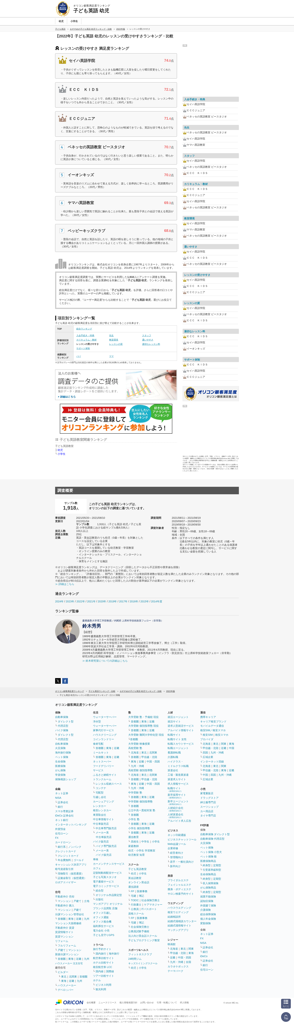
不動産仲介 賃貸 (64, 927)
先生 (111, 335)
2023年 (70, 601)
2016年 (134, 601)
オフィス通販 (101, 917)
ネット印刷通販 (177, 835)
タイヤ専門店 (208, 815)
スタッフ (146, 335)
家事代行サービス (103, 730)
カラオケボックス (178, 966)
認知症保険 (206, 901)
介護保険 (205, 909)
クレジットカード (65, 851)
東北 (63, 976)
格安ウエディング (178, 912)
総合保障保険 (208, 914)
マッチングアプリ (178, 930)
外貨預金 (60, 829)
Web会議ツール (177, 843)
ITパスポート (149, 909)
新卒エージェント (178, 802)
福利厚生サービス (103, 926)
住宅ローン (61, 833)
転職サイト (174, 734)
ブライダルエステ (178, 880)
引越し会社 (99, 797)
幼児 (60, 449)
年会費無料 (64, 860)
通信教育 (133, 837)
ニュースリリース (107, 1002)
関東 (191, 948)
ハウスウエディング (179, 907)
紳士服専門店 (208, 802)
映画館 (172, 944)
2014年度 (156, 601)
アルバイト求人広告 (179, 820)
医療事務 (142, 891)
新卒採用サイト (177, 796)
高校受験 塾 (135, 748)
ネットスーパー (102, 761)
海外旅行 (114, 953)
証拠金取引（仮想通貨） (72, 878)
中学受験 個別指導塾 (140, 801)
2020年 (102, 601)
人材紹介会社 (175, 809)
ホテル (97, 980)
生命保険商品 (208, 874)
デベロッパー (66, 989)
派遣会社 (173, 770)
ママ (111, 356)
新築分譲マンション (67, 954)
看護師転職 (174, 752)
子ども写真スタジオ (105, 877)
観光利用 (101, 989)
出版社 (100, 899)
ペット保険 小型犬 (211, 852)
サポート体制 (83, 348)
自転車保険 (61, 743)
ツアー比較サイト (103, 975)
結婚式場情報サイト (179, 925)
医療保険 (60, 765)
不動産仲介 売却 (64, 896)
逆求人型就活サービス (181, 725)
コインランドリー (103, 739)
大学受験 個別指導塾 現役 (143, 725)
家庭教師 (133, 846)
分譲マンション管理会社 (69, 914)
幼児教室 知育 (136, 854)
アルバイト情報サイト (181, 730)
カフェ (97, 868)
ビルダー (63, 972)
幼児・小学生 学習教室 (141, 850)
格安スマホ (221, 734)
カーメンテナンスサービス (108, 863)
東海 (71, 918)
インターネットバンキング (71, 824)
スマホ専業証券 (64, 811)
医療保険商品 (208, 860)
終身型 (207, 865)
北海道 (135, 752)
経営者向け (176, 852)
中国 (231, 748)
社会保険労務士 (150, 900)
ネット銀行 (61, 820)
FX (56, 837)
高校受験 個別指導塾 (140, 770)
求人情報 (184, 1002)
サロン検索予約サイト (181, 893)
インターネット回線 (212, 761)
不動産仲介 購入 (64, 905)
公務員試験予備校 (138, 931)
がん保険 (60, 770)
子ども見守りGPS (103, 935)
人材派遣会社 (175, 815)
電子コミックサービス (106, 886)
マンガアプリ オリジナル (108, 903)
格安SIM (208, 734)
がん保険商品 (208, 887)
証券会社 (63, 802)
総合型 (100, 890)
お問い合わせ (147, 1002)
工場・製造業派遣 (178, 774)
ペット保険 (61, 757)
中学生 (145, 841)
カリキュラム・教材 (86, 339)
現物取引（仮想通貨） (71, 873)
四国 (205, 752)
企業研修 (173, 848)
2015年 (144, 601)
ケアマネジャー (153, 904)
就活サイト (174, 721)
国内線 (100, 971)
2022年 (80, 601)
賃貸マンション (64, 936)
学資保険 (60, 774)
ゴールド (79, 860)
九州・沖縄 (137, 765)
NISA (58, 797)
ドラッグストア (209, 797)
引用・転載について (167, 1002)
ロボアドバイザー (65, 882)
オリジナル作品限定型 (109, 895)
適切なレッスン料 (151, 344)
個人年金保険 (208, 918)
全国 (188, 961)
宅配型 (100, 792)
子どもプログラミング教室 (144, 940)
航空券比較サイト (103, 958)
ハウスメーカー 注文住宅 (69, 963)
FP (132, 891)
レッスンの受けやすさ (197, 274)
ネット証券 (61, 793)
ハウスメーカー (67, 985)
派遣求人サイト (177, 779)
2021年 (91, 601)
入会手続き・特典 (85, 335)
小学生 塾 (134, 819)
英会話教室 (134, 878)
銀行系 (62, 846)
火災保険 (60, 748)
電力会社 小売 (101, 930)
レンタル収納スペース (109, 783)
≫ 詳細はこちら (64, 584)
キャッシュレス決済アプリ (71, 864)
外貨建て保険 (208, 905)
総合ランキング (84, 328)
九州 (86, 918)
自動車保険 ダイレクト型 (215, 834)
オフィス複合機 (102, 921)
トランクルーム (102, 779)
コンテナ (101, 788)
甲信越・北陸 (149, 757)
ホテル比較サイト (103, 962)
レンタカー (99, 806)
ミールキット (101, 752)
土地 (86, 901)
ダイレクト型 (66, 721)
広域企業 (208, 757)
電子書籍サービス (103, 881)
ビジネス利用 (103, 984)
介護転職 (173, 757)
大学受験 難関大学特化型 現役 (146, 734)
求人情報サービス (178, 783)
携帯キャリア (208, 716)
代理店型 (63, 725)
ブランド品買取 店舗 (105, 908)
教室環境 (113, 339)
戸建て (77, 901)
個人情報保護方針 (128, 1002)
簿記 (141, 895)
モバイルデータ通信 (212, 725)
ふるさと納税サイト (105, 774)
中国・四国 (153, 761)
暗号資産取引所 (64, 869)
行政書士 (136, 904)
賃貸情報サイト (64, 932)
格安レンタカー (102, 810)
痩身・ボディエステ (179, 889)
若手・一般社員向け (182, 861)
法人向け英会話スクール (142, 935)
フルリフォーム (67, 945)
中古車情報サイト (103, 819)
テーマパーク (175, 970)
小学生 (61, 453)
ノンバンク (74, 846)
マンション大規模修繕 (68, 923)
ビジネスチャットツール (182, 839)
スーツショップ (209, 806)
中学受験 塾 (135, 792)
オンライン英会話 (138, 882)
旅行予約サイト (102, 949)
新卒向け (175, 866)
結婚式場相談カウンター (182, 921)
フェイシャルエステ (179, 884)
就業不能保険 (208, 896)
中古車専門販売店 (106, 828)
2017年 (123, 601)
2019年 (112, 601)
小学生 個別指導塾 (139, 828)
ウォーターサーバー (105, 716)
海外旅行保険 (63, 752)
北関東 (73, 976)
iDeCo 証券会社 (64, 815)
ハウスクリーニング (105, 734)
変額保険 (205, 923)
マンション (64, 901)
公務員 (135, 909)
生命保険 (60, 761)
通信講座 (133, 886)
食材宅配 (98, 743)
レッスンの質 (116, 344)
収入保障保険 (210, 883)
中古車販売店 (101, 823)
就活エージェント (178, 716)
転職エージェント (178, 748)
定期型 (217, 865)
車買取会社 (99, 814)
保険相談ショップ (65, 779)
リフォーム (61, 941)
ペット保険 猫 (208, 856)
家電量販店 (206, 793)
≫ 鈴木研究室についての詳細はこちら (105, 660)
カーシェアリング (103, 801)
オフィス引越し (102, 912)
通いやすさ (147, 339)
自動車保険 (61, 716)
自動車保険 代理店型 (212, 838)
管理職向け (176, 857)
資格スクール (136, 913)
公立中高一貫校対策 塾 (141, 810)
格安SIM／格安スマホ (213, 730)
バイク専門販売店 (106, 846)
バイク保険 (61, 730)
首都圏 (62, 918)
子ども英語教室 (137, 869)
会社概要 (91, 1002)
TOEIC (135, 900)
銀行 (60, 806)
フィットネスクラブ (140, 954)
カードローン (63, 842)
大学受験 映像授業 (139, 743)
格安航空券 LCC (102, 967)
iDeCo (204, 956)
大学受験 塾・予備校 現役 (143, 716)
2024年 (59, 601)
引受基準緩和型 (212, 869)
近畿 (78, 918)
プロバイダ (206, 739)
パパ (78, 356)
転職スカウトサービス (181, 743)
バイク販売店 (101, 841)
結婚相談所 (174, 916)
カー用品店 (206, 811)
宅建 (133, 895)
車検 (95, 859)
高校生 (135, 841)
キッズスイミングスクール (143, 963)
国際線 (110, 971)
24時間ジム (135, 958)
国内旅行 (101, 953)
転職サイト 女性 (177, 739)
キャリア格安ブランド (213, 721)
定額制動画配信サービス (107, 872)
